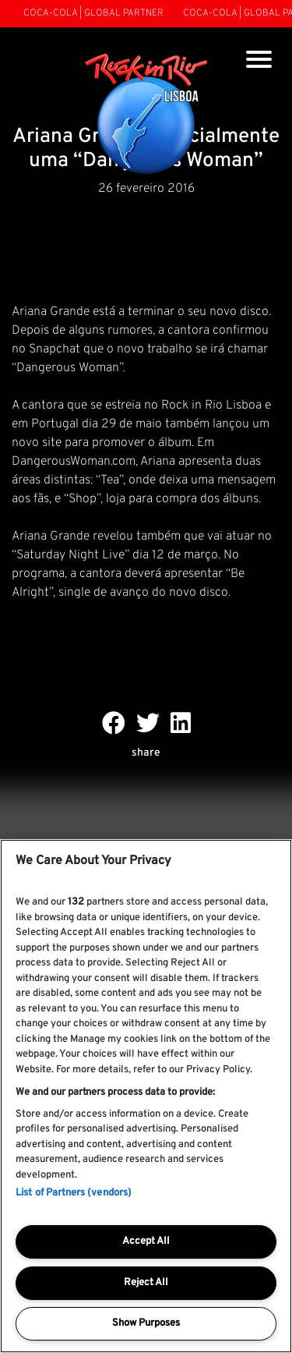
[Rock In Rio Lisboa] (146, 115)
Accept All (146, 1241)
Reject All (146, 1283)
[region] (146, 1096)
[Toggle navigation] (258, 61)
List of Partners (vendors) (74, 1193)
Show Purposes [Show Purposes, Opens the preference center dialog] (146, 1323)
